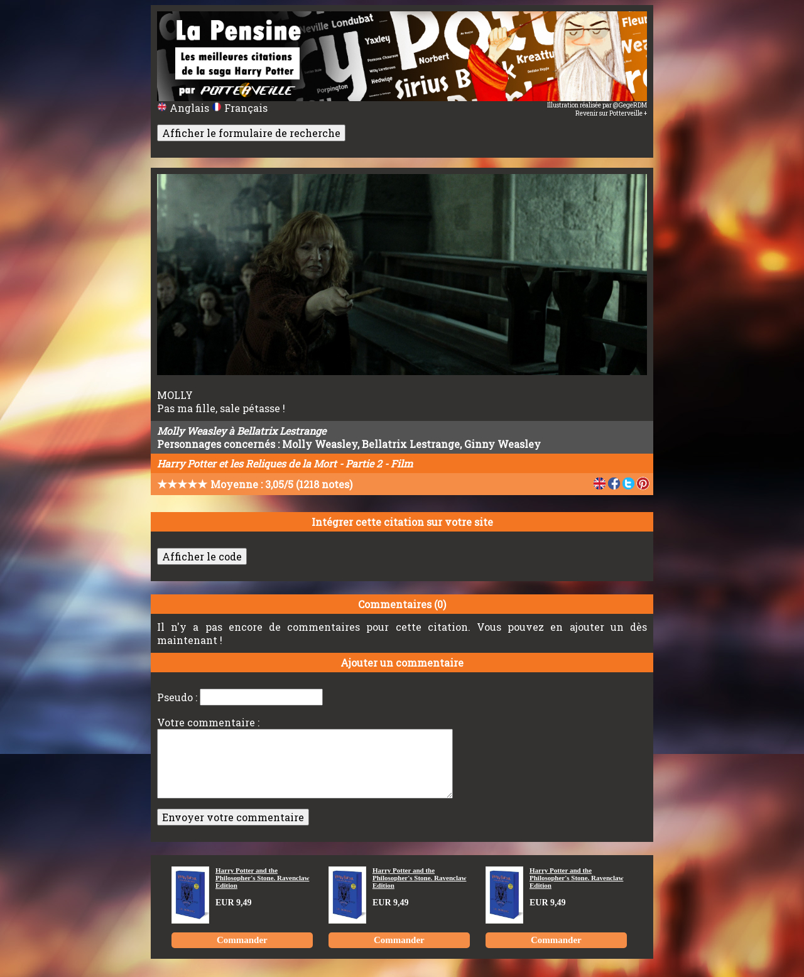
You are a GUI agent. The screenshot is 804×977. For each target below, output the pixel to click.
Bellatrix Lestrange (411, 443)
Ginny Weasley (502, 443)
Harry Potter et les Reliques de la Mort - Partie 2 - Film (285, 463)
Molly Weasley (319, 443)
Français (240, 107)
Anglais (184, 107)
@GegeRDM (630, 105)
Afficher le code (202, 556)
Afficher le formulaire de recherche (251, 132)
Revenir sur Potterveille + (611, 113)
